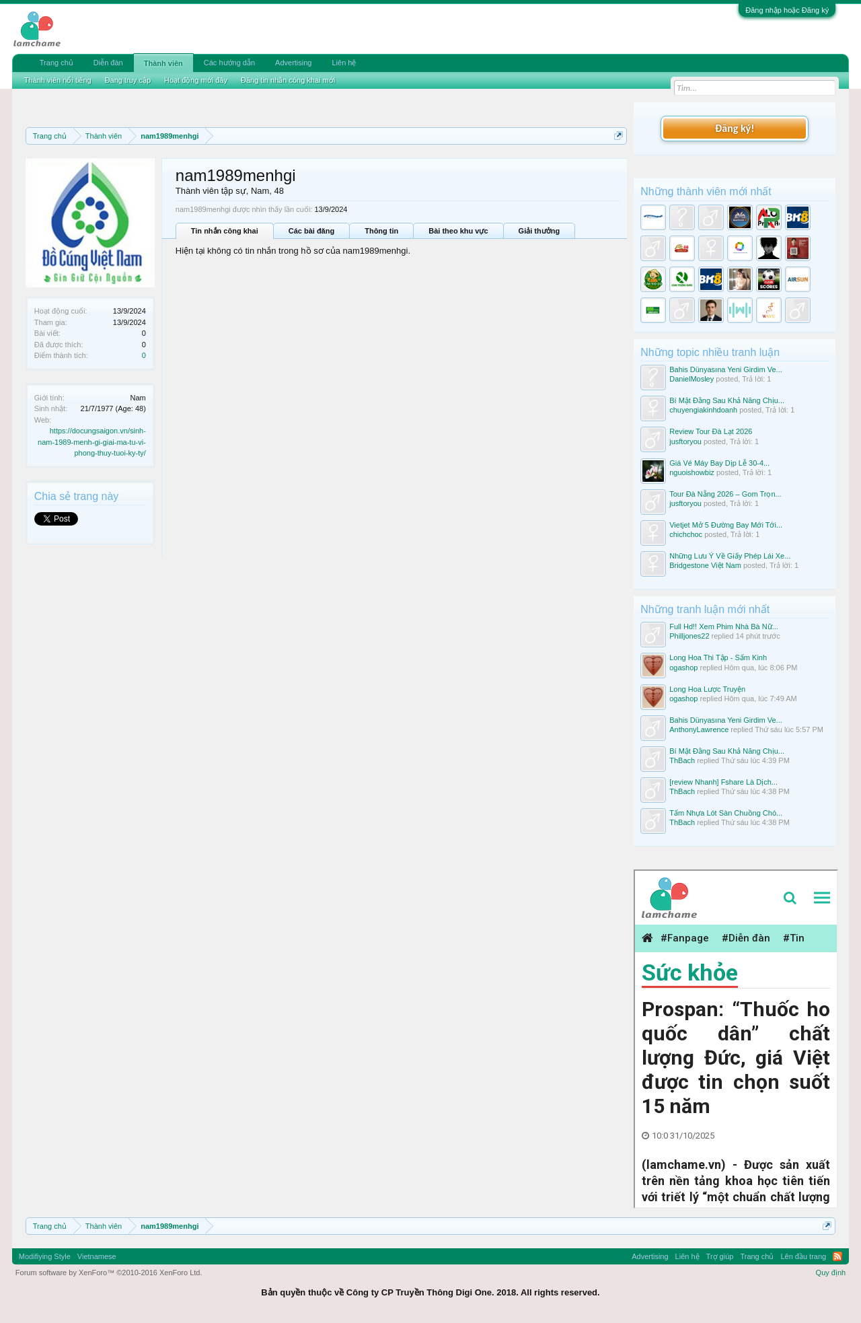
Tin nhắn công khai (224, 231)
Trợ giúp (720, 1256)
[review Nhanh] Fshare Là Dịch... (723, 782)
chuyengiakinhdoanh (703, 410)
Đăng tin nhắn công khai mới (288, 80)
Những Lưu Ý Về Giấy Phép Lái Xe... (729, 556)
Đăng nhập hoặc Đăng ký (787, 10)
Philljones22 (689, 636)
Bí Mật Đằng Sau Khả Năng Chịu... (726, 400)
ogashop (683, 668)
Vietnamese (96, 1256)
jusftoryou (685, 441)
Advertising (293, 63)
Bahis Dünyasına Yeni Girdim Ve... (725, 369)
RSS (837, 1256)
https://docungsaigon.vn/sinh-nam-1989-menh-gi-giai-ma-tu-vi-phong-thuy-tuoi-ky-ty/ (92, 442)
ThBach (682, 760)
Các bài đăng (311, 231)
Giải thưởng (539, 231)
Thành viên (163, 63)
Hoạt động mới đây (195, 80)
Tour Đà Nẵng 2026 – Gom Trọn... (725, 494)
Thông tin (381, 231)
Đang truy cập (128, 80)
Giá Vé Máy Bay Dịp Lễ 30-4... (719, 463)
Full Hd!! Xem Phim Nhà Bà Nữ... (723, 626)
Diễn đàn (108, 63)
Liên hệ (344, 63)
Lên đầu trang (803, 1256)
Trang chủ (56, 63)
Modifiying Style (45, 1256)
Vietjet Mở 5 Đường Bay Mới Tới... (725, 525)
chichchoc (685, 534)
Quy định (831, 1272)
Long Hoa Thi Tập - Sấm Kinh (718, 657)
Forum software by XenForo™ (108, 1272)
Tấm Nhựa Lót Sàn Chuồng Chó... (725, 813)
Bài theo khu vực (458, 231)
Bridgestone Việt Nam (705, 565)
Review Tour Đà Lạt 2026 (710, 431)
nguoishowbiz (691, 472)
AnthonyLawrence (698, 729)
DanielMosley (691, 379)
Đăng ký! (734, 128)
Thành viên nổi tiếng (57, 80)
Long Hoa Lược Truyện (707, 689)
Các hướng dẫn (229, 63)
